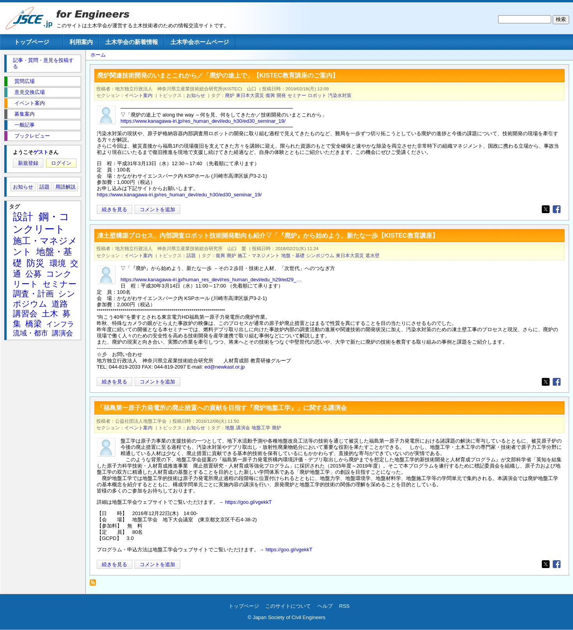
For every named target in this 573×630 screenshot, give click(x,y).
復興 (270, 95)
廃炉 (229, 95)
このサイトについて (288, 606)
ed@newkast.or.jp (224, 367)
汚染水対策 (339, 95)
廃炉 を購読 (95, 584)
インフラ (60, 324)
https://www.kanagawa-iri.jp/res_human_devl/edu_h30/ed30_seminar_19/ (203, 121)
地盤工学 (261, 427)
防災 (35, 263)
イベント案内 (138, 95)
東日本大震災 (250, 95)
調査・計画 (33, 293)
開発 (281, 95)
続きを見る (114, 209)
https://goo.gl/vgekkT (248, 502)
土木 (50, 313)
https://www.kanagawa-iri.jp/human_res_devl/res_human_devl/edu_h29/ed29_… (211, 279)
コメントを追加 (157, 209)
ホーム (98, 55)
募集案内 (24, 114)
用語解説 (65, 187)
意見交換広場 (29, 92)
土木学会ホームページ (199, 42)
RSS (344, 606)
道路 (59, 303)
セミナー (296, 95)
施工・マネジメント (259, 255)
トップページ (31, 42)
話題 (191, 255)
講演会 (243, 427)
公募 (33, 273)
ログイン (61, 163)
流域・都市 (30, 333)
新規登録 (28, 163)
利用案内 (81, 42)
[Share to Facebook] (557, 209)
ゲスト (40, 152)
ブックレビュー (32, 136)
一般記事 (24, 125)
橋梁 (33, 323)
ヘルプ (325, 606)
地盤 (229, 427)
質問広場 (24, 81)
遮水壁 (372, 255)
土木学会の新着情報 (131, 42)
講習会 (25, 313)
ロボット (317, 95)
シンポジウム (320, 255)
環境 (58, 263)
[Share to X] (546, 209)
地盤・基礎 (293, 255)
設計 (23, 216)
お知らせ (195, 95)
